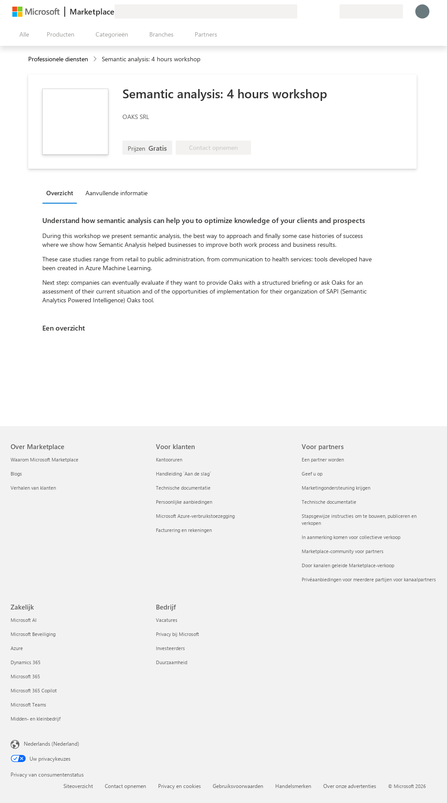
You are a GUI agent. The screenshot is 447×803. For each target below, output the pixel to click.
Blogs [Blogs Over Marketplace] (16, 473)
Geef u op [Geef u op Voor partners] (312, 473)
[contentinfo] (95, 59)
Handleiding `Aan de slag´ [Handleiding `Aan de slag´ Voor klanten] (183, 473)
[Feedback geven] (300, 11)
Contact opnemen (125, 785)
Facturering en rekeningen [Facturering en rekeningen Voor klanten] (184, 530)
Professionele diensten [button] (58, 59)
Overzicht (59, 193)
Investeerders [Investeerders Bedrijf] (170, 648)
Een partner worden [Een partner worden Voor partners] (323, 459)
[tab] (61, 192)
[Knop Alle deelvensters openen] (22, 34)
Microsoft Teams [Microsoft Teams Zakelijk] (28, 704)
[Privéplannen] (332, 11)
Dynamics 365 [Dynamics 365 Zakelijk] (26, 662)
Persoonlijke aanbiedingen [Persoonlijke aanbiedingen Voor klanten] (184, 501)
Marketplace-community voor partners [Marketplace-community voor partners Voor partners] (343, 551)
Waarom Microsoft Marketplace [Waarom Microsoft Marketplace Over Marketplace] (44, 459)
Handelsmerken (293, 785)
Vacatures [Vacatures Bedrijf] (166, 620)
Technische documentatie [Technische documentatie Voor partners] (329, 501)
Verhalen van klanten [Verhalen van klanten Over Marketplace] (33, 487)
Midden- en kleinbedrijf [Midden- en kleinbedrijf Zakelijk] (35, 718)
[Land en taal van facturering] (371, 11)
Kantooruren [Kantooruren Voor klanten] (169, 459)
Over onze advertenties (349, 785)
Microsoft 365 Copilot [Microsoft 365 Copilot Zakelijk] (34, 690)
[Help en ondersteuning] (311, 11)
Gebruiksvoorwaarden (238, 785)
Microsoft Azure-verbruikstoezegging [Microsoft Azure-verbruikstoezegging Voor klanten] (195, 516)
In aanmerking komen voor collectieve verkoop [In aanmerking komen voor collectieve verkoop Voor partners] (351, 537)
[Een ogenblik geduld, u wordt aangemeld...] (422, 11)
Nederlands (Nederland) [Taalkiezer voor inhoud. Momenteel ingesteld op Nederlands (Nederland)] (51, 743)
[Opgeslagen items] (321, 11)
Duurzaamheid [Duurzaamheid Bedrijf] (171, 662)
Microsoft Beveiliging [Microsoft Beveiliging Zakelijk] (33, 634)
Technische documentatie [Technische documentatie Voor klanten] (183, 487)
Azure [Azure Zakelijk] (17, 648)
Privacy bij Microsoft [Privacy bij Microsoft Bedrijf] (177, 634)
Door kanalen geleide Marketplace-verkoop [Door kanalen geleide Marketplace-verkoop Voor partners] (348, 565)
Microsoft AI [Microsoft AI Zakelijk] (24, 620)
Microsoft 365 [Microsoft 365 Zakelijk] (25, 676)
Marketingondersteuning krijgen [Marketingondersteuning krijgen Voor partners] (336, 487)
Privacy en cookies (179, 785)
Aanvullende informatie (116, 193)
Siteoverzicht (78, 785)
